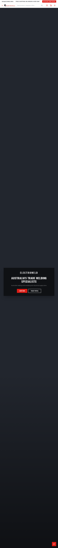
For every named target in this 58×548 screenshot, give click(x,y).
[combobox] (29, 5)
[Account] (47, 5)
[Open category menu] (54, 5)
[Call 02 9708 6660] (2, 5)
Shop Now (22, 291)
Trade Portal (35, 291)
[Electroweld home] (9, 5)
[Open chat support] (54, 544)
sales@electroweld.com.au (7, 1)
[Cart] (51, 5)
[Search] (41, 5)
